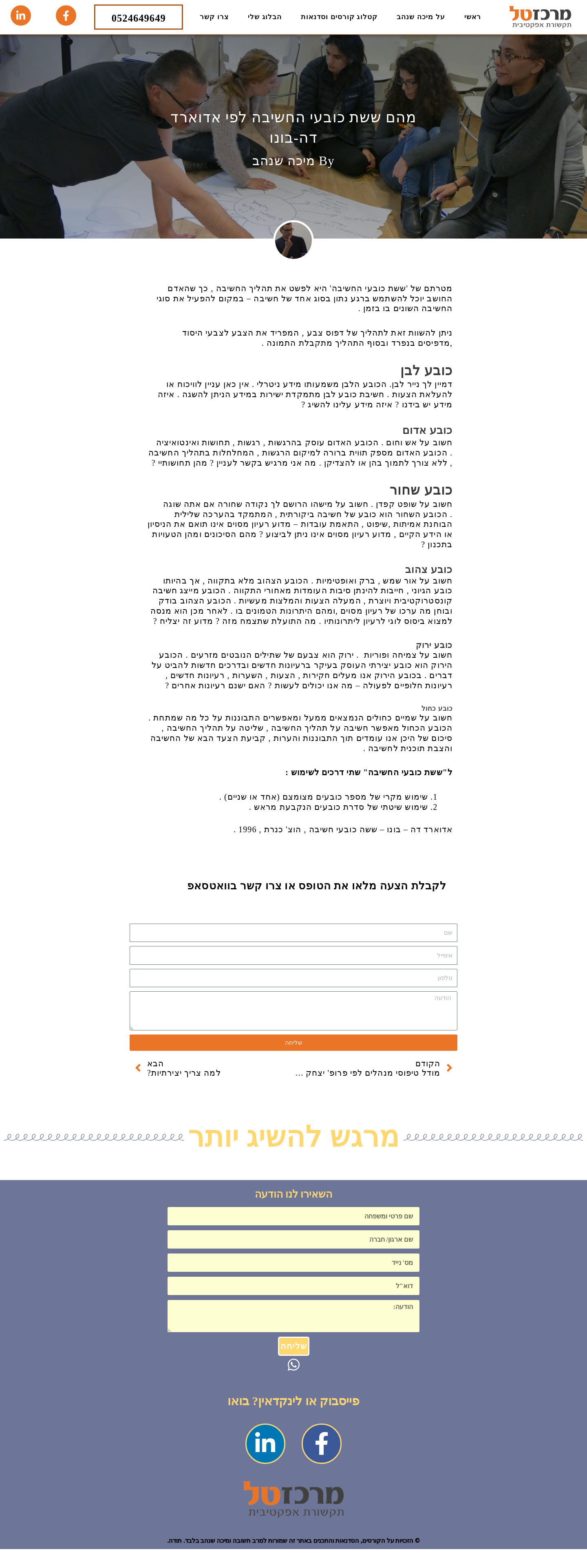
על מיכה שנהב (421, 17)
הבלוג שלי (265, 17)
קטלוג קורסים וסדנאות (339, 17)
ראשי (472, 17)
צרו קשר (214, 17)
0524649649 (139, 17)
